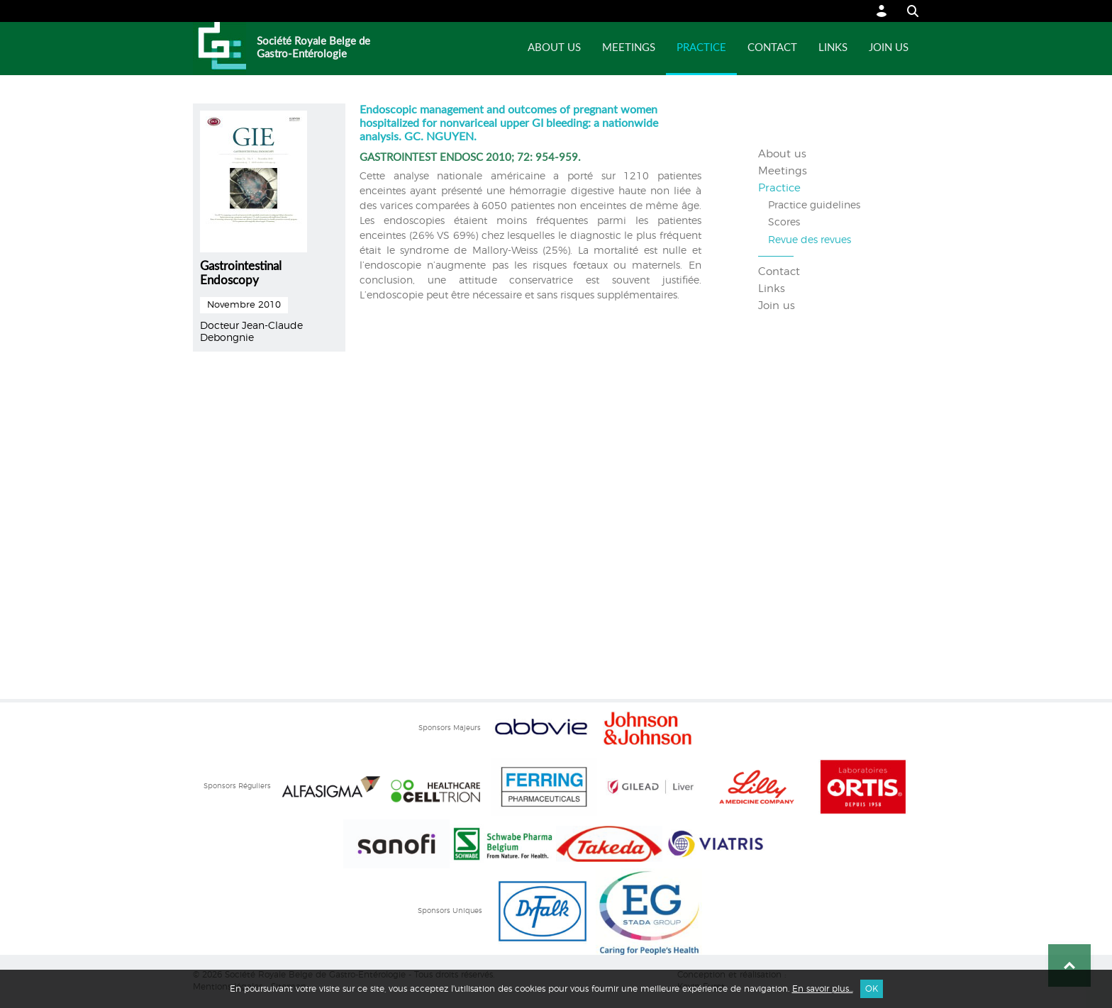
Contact (772, 48)
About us (554, 48)
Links (832, 48)
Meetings (628, 48)
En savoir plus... (822, 989)
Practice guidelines (814, 206)
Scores (784, 223)
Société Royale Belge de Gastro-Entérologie (313, 48)
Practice (701, 48)
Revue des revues (809, 240)
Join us (888, 48)
